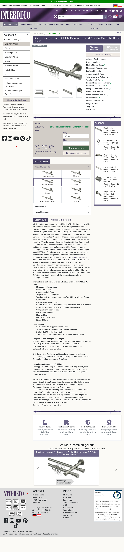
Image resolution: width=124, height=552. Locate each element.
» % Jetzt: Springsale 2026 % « (62, 2)
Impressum (67, 500)
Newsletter (67, 497)
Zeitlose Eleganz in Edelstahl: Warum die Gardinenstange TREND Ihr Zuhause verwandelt (15, 107)
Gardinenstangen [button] (10, 24)
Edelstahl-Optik (11, 44)
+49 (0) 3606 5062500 (65, 5)
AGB (65, 505)
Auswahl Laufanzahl (62, 212)
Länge (65, 133)
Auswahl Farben (62, 206)
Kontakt (66, 518)
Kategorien (16, 34)
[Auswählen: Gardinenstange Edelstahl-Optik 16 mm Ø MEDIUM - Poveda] (76, 174)
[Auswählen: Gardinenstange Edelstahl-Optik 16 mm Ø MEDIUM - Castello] (47, 174)
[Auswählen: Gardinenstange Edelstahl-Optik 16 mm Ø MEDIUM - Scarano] (76, 182)
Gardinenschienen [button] (63, 24)
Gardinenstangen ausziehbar (13, 84)
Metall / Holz (9, 70)
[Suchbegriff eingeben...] (80, 17)
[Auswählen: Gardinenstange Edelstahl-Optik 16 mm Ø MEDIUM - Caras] (47, 199)
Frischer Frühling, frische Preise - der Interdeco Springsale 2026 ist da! (16, 116)
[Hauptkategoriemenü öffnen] (1, 26)
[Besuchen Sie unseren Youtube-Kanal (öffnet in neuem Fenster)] (113, 10)
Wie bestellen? (68, 515)
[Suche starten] (105, 17)
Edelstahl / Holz (11, 57)
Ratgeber (87, 10)
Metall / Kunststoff (12, 65)
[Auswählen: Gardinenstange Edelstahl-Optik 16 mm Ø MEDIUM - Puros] (76, 191)
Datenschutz (68, 508)
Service (98, 10)
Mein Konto (67, 495)
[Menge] (76, 143)
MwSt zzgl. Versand (27, 531)
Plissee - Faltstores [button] (105, 24)
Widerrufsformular (70, 513)
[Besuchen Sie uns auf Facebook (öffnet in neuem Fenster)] (105, 10)
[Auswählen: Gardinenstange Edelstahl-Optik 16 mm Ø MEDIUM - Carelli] (47, 191)
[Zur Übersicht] (118, 32)
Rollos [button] (118, 24)
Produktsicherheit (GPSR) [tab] (60, 220)
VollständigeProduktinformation (64, 482)
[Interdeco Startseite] (15, 15)
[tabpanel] (62, 316)
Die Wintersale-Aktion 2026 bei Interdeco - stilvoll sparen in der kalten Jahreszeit (15, 125)
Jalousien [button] (33, 28)
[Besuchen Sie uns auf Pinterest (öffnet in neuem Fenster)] (117, 10)
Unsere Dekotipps (16, 100)
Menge (65, 140)
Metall (7, 61)
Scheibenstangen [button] (78, 24)
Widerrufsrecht (68, 510)
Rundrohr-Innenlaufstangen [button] (44, 24)
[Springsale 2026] (27, 493)
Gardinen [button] (91, 24)
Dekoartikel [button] (94, 28)
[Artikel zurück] (115, 32)
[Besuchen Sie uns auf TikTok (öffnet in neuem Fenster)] (121, 10)
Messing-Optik (10, 52)
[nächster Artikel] (120, 32)
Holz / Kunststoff (11, 79)
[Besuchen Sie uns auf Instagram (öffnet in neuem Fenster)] (109, 10)
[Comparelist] (115, 17)
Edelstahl (8, 48)
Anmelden (61, 10)
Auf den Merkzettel (94, 48)
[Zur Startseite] (13, 493)
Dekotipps (75, 10)
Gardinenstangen (12, 39)
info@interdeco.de (93, 5)
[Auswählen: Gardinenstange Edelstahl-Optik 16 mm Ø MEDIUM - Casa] (47, 182)
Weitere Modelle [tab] (41, 162)
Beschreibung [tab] (40, 220)
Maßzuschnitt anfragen (103, 54)
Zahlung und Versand (71, 502)
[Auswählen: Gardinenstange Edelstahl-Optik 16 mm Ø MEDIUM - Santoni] (76, 199)
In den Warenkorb (76, 148)
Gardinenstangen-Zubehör (13, 92)
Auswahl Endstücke (62, 167)
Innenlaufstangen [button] (25, 24)
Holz (6, 74)
